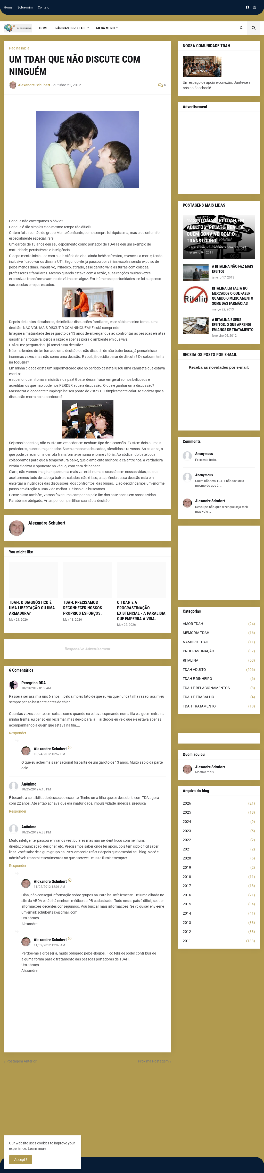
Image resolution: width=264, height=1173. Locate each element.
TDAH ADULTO (219, 669)
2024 (219, 821)
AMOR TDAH (219, 624)
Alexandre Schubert (50, 748)
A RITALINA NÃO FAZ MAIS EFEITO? (232, 269)
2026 (219, 803)
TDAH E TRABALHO (219, 697)
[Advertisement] (219, 153)
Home (8, 7)
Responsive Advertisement (87, 649)
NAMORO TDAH (219, 642)
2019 (219, 867)
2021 (219, 849)
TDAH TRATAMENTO (219, 706)
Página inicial (19, 48)
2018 (219, 877)
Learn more (37, 1148)
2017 (219, 886)
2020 (219, 858)
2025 (219, 812)
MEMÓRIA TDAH (219, 633)
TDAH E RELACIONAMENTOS (219, 688)
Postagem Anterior (21, 1061)
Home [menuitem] (43, 28)
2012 (219, 931)
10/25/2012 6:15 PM (36, 789)
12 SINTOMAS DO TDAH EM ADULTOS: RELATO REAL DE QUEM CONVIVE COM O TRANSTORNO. (216, 230)
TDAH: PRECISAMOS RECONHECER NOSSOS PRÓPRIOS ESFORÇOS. (82, 608)
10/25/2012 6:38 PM (36, 832)
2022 (219, 840)
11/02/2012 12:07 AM (49, 945)
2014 (219, 913)
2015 (219, 904)
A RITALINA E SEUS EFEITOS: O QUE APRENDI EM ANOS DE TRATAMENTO (232, 324)
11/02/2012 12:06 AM (49, 887)
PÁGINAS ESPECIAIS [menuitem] (70, 28)
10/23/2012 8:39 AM (36, 688)
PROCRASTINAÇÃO (219, 651)
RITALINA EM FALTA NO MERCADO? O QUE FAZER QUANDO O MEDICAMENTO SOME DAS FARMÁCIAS (232, 296)
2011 (219, 941)
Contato (43, 7)
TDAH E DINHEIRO (219, 678)
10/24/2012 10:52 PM (49, 754)
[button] (241, 28)
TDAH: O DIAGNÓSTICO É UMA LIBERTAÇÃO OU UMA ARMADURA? (32, 608)
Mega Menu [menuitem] (105, 28)
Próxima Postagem (153, 1061)
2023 (219, 831)
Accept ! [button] (20, 1160)
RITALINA (219, 660)
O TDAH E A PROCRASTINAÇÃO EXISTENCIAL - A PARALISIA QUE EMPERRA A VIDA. (141, 610)
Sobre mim (25, 7)
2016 (219, 895)
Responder (17, 733)
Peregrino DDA (33, 682)
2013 (219, 922)
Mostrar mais (204, 772)
